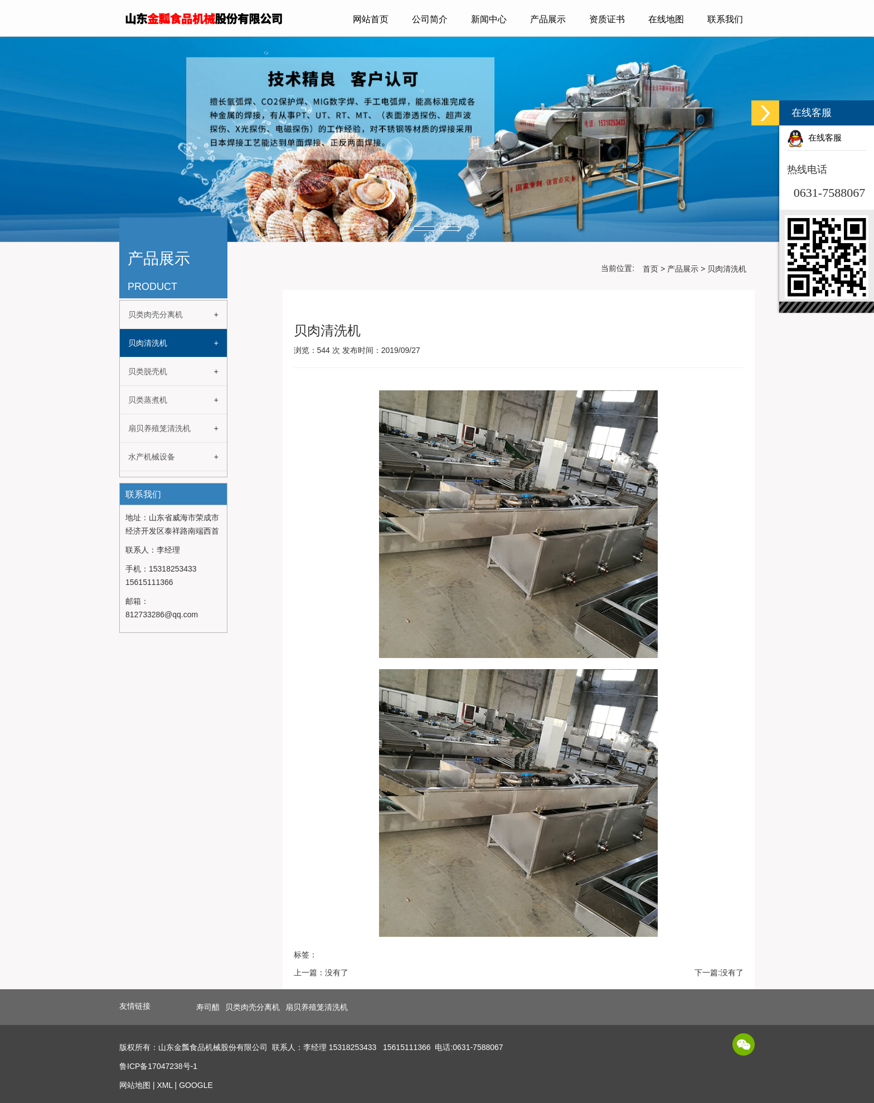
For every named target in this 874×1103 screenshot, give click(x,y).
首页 (650, 268)
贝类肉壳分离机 (155, 314)
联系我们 (725, 19)
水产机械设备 (151, 456)
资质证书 (607, 19)
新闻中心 (489, 19)
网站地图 (134, 1085)
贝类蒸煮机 (147, 399)
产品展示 (548, 19)
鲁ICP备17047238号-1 (158, 1066)
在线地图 (666, 19)
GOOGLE (196, 1085)
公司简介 (430, 19)
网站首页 (371, 19)
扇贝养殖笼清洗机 (159, 428)
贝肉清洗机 (726, 268)
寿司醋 (208, 1007)
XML (164, 1085)
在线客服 (814, 137)
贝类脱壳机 (147, 371)
